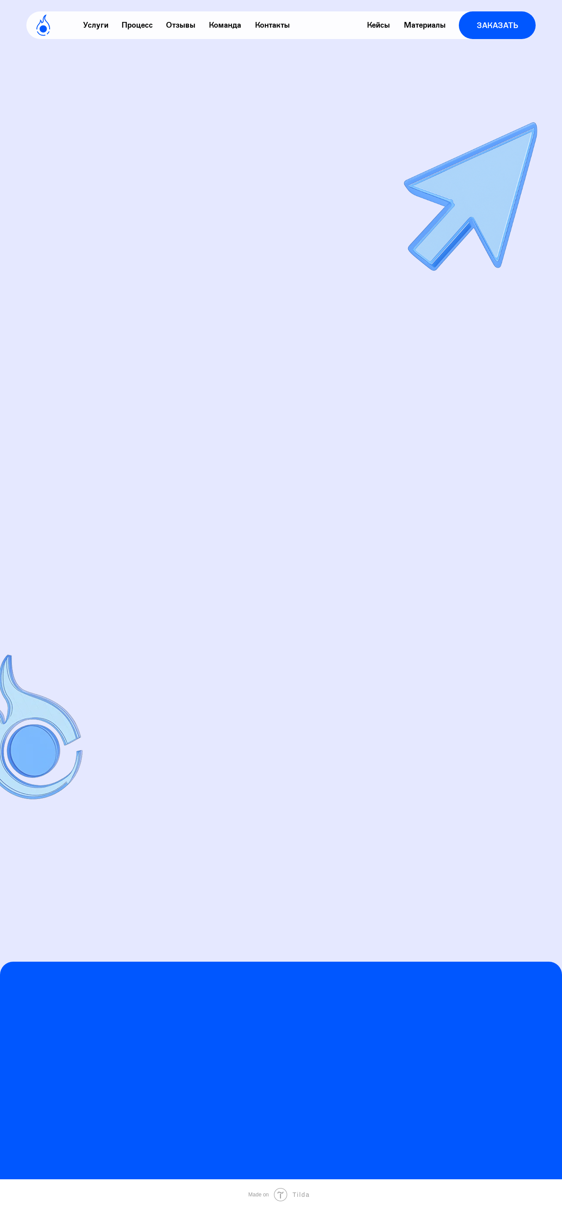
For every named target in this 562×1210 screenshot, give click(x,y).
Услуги (95, 24)
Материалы (425, 24)
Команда (225, 24)
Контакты (272, 24)
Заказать (497, 25)
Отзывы (180, 24)
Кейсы (378, 24)
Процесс (137, 24)
